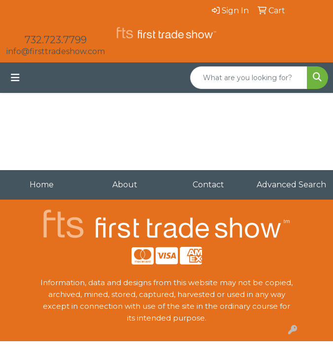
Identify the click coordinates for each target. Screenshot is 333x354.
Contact (208, 184)
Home (42, 184)
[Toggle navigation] (15, 78)
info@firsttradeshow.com (55, 51)
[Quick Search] (248, 77)
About (124, 184)
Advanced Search (291, 184)
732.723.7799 (56, 40)
